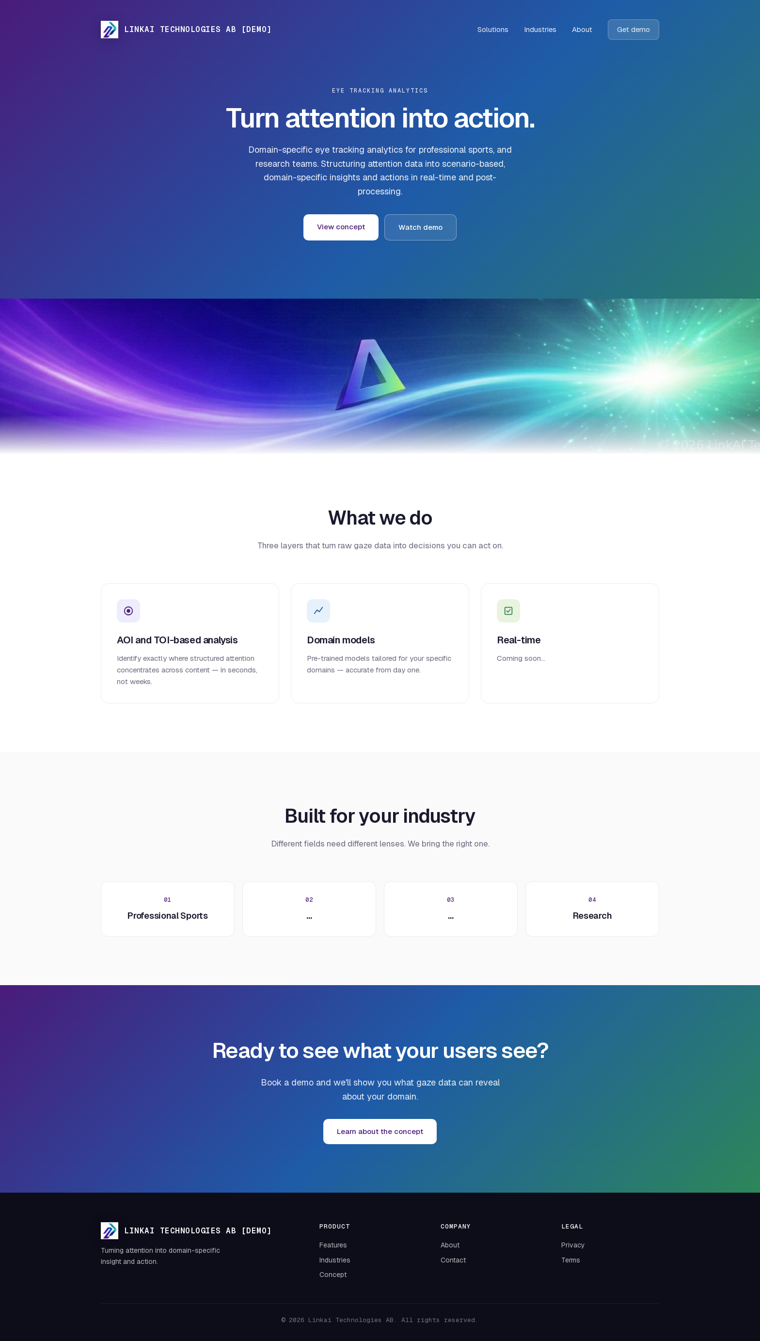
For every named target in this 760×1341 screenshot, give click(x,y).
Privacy (573, 1245)
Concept (333, 1274)
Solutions (492, 29)
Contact (453, 1260)
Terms (570, 1260)
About (582, 29)
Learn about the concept (380, 1131)
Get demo (633, 29)
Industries (540, 29)
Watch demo (420, 227)
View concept (341, 226)
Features (333, 1245)
